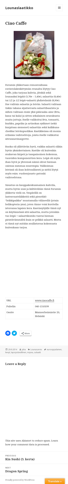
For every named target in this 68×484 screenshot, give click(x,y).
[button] (34, 55)
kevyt (7, 352)
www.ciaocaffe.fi (44, 300)
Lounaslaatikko (19, 7)
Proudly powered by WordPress (20, 480)
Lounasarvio (36, 349)
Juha (24, 349)
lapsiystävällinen (18, 352)
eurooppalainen (54, 349)
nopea (30, 352)
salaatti (37, 352)
